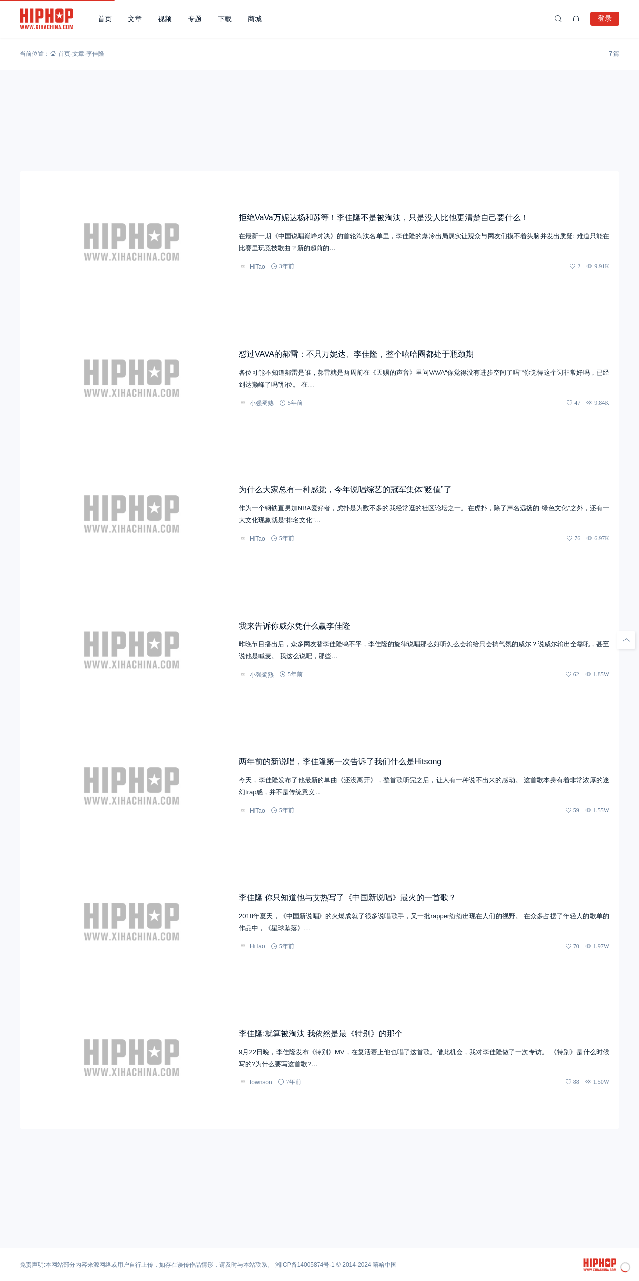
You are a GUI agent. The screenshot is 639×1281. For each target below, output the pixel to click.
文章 (135, 19)
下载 (225, 19)
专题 (195, 19)
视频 (165, 19)
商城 (255, 19)
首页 (105, 19)
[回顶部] (626, 640)
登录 (605, 18)
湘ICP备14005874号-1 (305, 1264)
